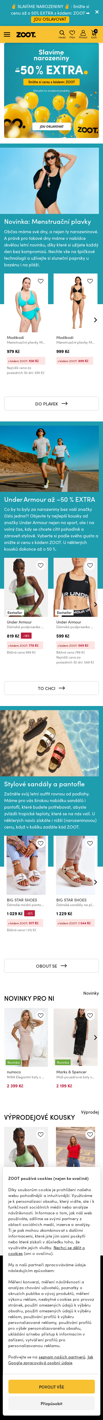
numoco (14, 1071)
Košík (94, 33)
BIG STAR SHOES (22, 900)
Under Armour (19, 622)
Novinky (91, 993)
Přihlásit (83, 34)
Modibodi (15, 337)
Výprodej (90, 1112)
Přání (72, 34)
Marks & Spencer (71, 1071)
